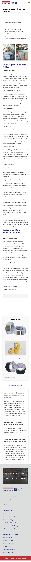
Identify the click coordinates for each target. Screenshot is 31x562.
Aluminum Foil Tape (8, 514)
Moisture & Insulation (8, 543)
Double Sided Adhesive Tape (13, 358)
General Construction (8, 540)
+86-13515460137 (13, 497)
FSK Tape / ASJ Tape (8, 520)
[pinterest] (3, 505)
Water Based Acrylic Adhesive (13, 338)
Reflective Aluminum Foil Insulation (12, 529)
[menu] (29, 2)
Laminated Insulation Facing (10, 526)
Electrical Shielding (8, 552)
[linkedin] (5, 505)
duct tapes (17, 257)
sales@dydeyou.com (11, 500)
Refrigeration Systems (9, 549)
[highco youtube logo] (7, 505)
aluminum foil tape (8, 279)
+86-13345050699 (14, 494)
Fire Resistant (6, 546)
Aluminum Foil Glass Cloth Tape (11, 517)
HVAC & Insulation (7, 537)
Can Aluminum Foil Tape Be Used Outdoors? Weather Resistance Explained (15, 395)
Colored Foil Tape (10, 377)
